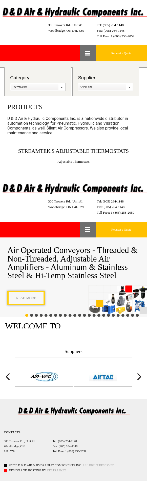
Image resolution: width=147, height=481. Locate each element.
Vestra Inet (56, 470)
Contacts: (13, 432)
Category (19, 77)
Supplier (86, 77)
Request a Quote (121, 53)
